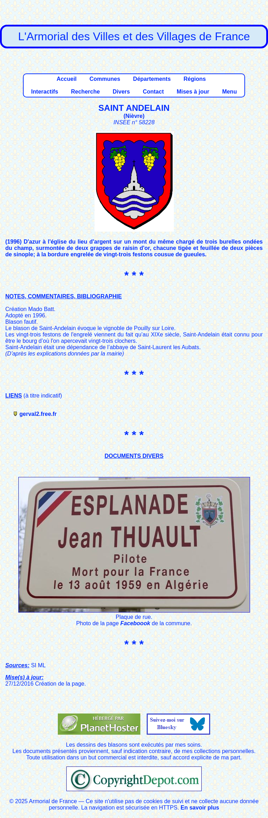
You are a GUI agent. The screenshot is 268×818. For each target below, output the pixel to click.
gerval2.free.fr (38, 414)
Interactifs (44, 92)
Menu (229, 92)
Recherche (85, 92)
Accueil (66, 79)
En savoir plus (200, 808)
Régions (194, 79)
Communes (105, 79)
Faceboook (135, 623)
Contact (153, 92)
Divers (121, 92)
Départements (152, 79)
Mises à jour (193, 92)
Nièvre (134, 116)
